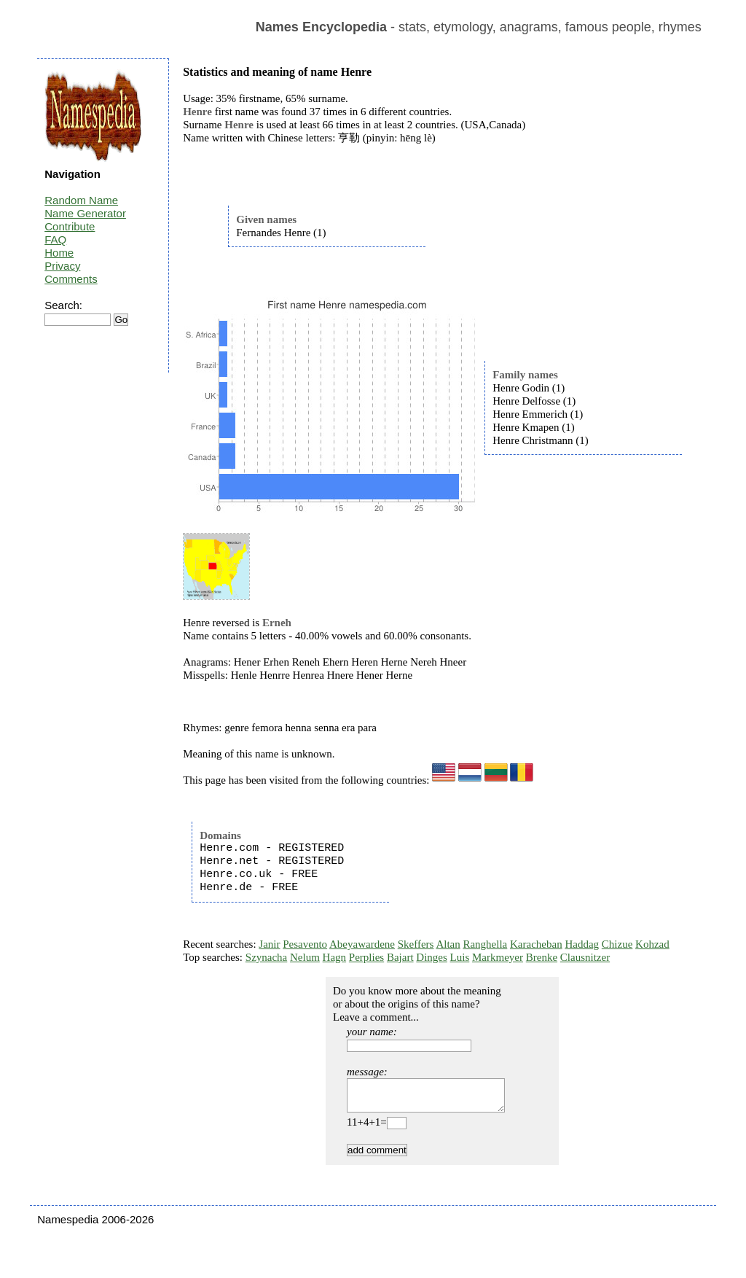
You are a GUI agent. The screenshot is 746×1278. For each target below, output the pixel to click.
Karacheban (536, 944)
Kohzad (652, 944)
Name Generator (85, 213)
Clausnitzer (585, 957)
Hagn (335, 957)
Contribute (69, 226)
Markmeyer (497, 957)
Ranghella (485, 944)
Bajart (400, 957)
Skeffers (416, 944)
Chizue (617, 944)
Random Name (81, 200)
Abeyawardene (362, 944)
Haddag (582, 944)
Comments (71, 279)
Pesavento (305, 944)
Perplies (366, 957)
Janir (269, 944)
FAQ (55, 239)
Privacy (62, 266)
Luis (460, 957)
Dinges (431, 957)
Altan (448, 944)
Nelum (305, 957)
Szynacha (266, 957)
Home (59, 252)
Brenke (541, 957)
